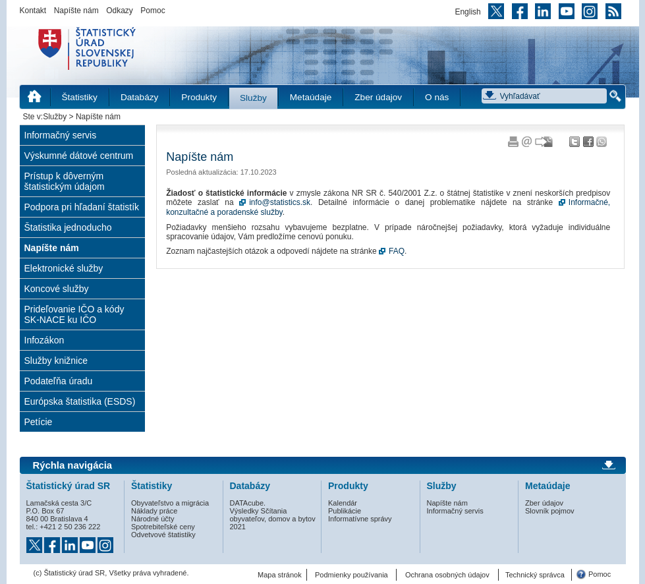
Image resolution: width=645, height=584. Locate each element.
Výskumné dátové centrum (79, 155)
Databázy (139, 97)
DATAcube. (248, 503)
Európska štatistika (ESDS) (80, 401)
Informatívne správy (360, 519)
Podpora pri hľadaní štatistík (82, 207)
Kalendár (342, 503)
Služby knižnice (56, 360)
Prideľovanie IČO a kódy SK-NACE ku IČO (74, 314)
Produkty (199, 97)
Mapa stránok (280, 575)
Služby (253, 98)
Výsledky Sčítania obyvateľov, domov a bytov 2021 (273, 519)
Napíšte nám (76, 10)
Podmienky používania (351, 575)
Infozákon (44, 340)
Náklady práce (154, 511)
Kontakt (33, 10)
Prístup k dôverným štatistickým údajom (64, 181)
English (467, 11)
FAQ (397, 251)
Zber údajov (378, 97)
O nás (437, 97)
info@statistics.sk (279, 202)
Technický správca (535, 575)
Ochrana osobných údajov (447, 575)
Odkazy (119, 10)
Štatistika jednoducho (68, 227)
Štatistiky (80, 97)
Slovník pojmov (550, 511)
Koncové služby (56, 288)
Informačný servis (60, 135)
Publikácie (344, 511)
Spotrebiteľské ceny (163, 527)
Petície (38, 422)
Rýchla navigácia (73, 465)
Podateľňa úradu (58, 381)
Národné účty (152, 519)
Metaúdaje (310, 97)
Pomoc (152, 10)
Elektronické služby (63, 268)
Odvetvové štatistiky (163, 535)
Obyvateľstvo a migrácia (170, 503)
